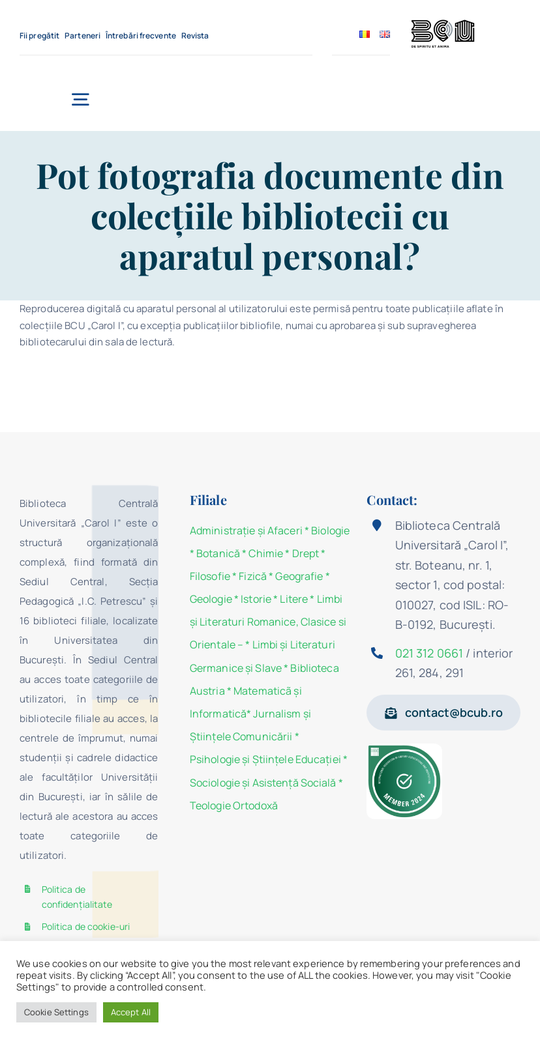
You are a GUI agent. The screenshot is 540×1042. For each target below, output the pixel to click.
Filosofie (210, 576)
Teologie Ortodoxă (234, 805)
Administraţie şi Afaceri (246, 530)
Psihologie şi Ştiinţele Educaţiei (265, 759)
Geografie (299, 576)
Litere (294, 599)
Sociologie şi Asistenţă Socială (263, 782)
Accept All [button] (131, 1012)
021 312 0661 (429, 653)
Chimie (265, 553)
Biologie (330, 530)
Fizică (253, 576)
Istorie (256, 599)
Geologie (211, 599)
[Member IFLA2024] (404, 748)
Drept (306, 553)
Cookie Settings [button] (56, 1012)
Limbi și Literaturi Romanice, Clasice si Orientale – (268, 622)
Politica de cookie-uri (86, 926)
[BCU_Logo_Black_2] (442, 23)
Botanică (218, 553)
